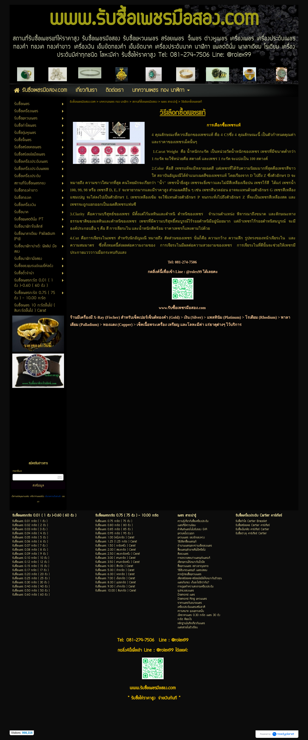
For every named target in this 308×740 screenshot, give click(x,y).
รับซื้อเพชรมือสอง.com (83, 101)
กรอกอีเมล (17, 471)
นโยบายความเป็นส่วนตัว (53, 496)
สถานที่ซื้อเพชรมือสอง (144, 101)
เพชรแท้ (206, 135)
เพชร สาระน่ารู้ (169, 101)
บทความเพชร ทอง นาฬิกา (113, 101)
